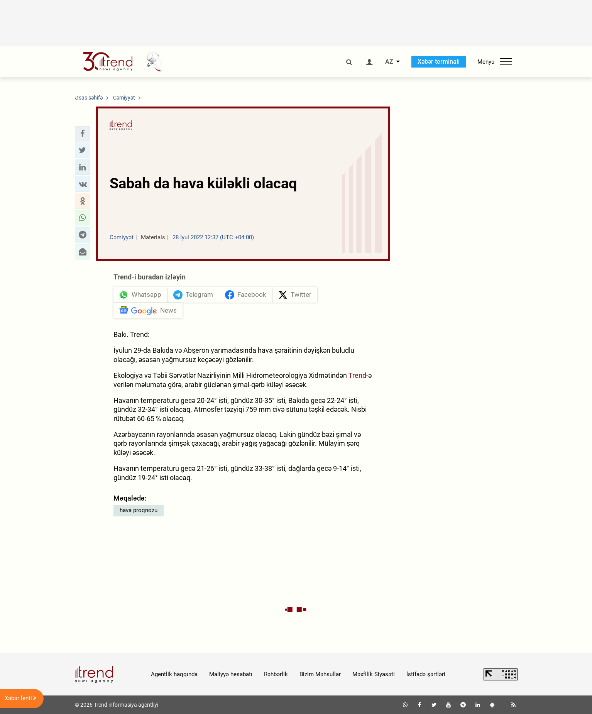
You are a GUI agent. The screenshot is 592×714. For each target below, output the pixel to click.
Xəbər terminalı (439, 61)
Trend (357, 375)
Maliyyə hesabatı (230, 674)
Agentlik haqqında (174, 674)
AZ (389, 62)
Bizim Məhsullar (320, 674)
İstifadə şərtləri (425, 674)
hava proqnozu (138, 510)
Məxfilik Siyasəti (373, 674)
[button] (82, 134)
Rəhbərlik (276, 674)
